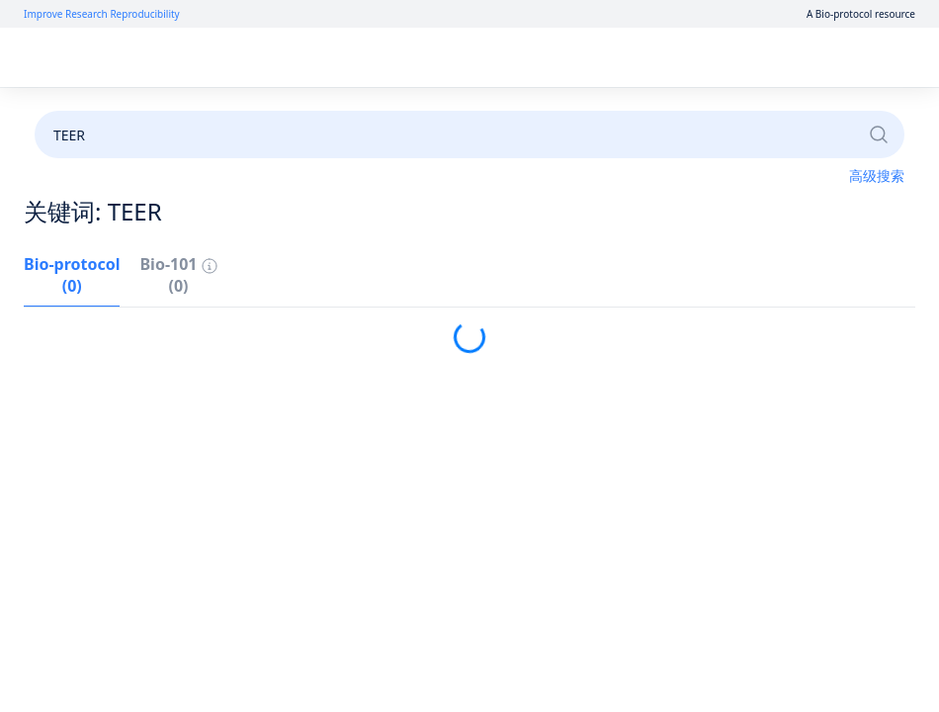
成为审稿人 (478, 111)
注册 (785, 57)
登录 (730, 57)
